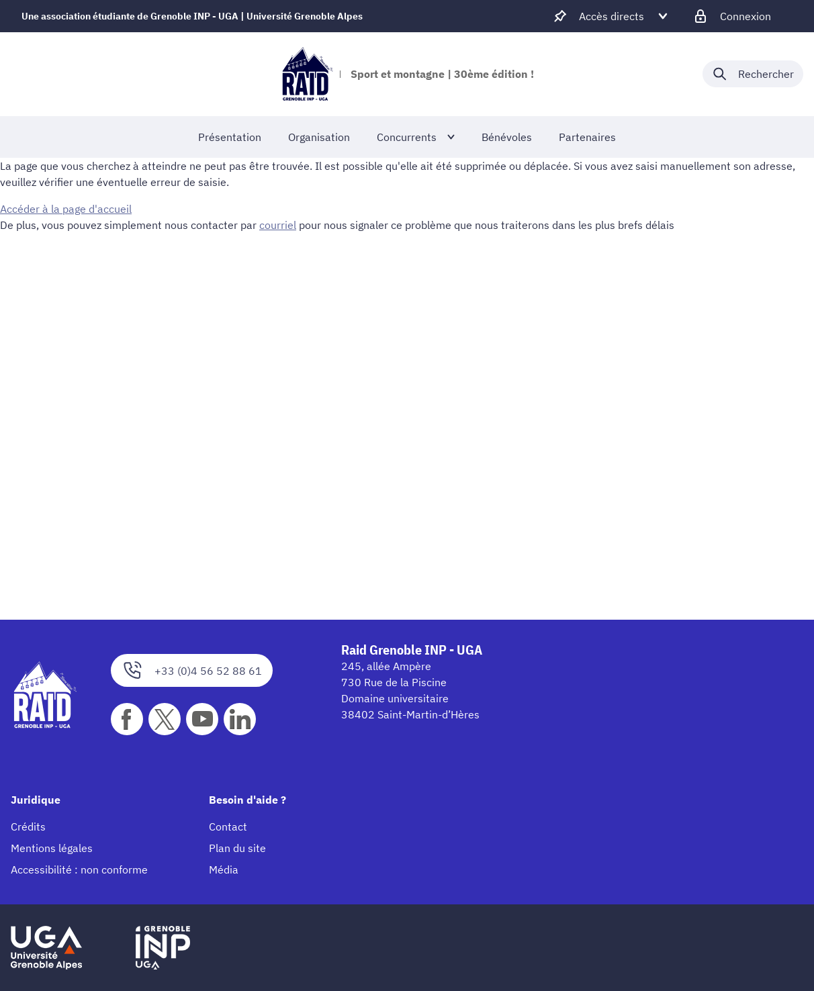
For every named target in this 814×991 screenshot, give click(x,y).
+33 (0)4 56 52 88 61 (192, 670)
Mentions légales (52, 848)
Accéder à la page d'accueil (66, 209)
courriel (277, 225)
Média (223, 869)
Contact (228, 826)
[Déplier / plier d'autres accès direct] (611, 16)
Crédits (28, 826)
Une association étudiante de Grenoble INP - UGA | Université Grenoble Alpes (192, 16)
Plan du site (237, 848)
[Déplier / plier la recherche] (753, 73)
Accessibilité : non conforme (79, 869)
